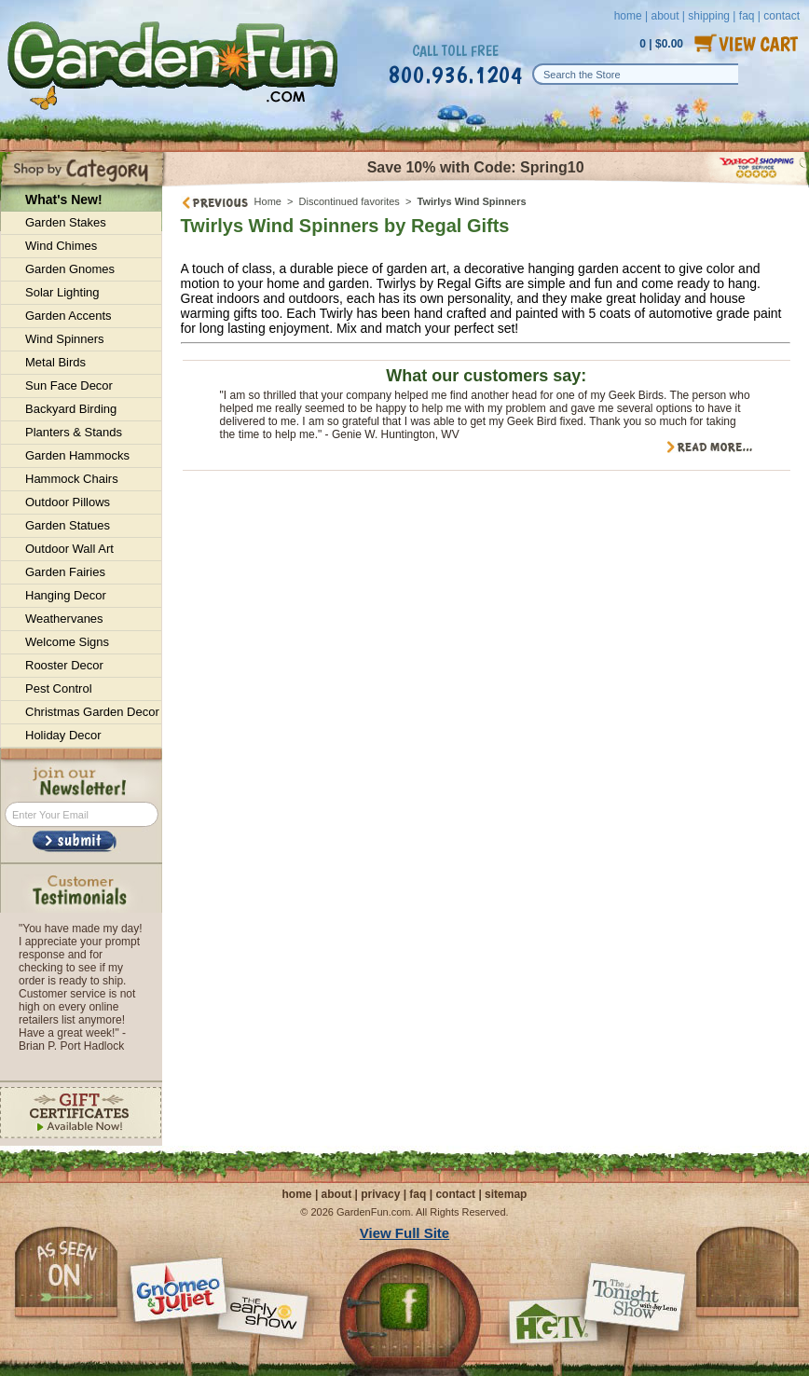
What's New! (64, 199)
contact (455, 1194)
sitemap (506, 1194)
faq (417, 1194)
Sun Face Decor (69, 385)
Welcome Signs (67, 642)
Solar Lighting (62, 292)
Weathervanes (64, 619)
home (628, 15)
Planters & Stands (73, 432)
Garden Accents (68, 316)
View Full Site (404, 1233)
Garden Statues (67, 525)
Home (267, 201)
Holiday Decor (63, 735)
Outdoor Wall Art (69, 549)
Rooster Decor (64, 665)
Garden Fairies (65, 572)
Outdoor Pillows (67, 502)
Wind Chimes (61, 246)
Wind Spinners (64, 339)
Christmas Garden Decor (92, 712)
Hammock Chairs (71, 479)
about (665, 15)
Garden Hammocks (77, 455)
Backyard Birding (71, 409)
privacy (380, 1194)
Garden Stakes (65, 222)
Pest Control (58, 688)
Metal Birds (55, 362)
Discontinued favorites (349, 201)
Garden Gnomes (70, 269)
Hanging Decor (65, 595)
